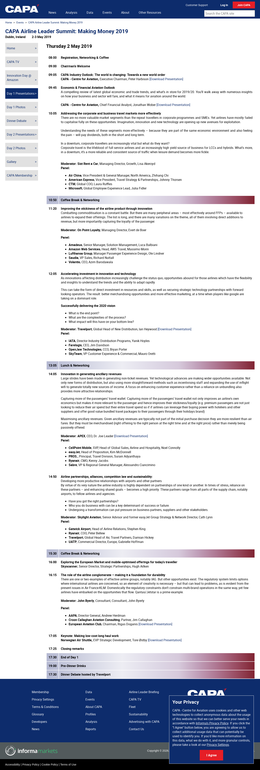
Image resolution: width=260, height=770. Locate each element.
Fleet (132, 707)
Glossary (38, 714)
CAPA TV (13, 62)
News (52, 12)
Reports (90, 729)
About (125, 12)
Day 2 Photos (16, 148)
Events (107, 12)
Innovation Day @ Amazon (19, 77)
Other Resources (150, 12)
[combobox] (229, 13)
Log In (224, 5)
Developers (39, 721)
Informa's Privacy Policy (212, 723)
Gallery (11, 162)
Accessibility (12, 764)
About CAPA (93, 707)
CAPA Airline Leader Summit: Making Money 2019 (55, 22)
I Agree (211, 755)
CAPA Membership (19, 175)
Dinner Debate (16, 121)
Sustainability (138, 714)
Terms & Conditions (45, 707)
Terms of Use (68, 764)
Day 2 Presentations (21, 134)
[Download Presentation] (166, 79)
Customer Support (197, 5)
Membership (40, 692)
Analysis (71, 12)
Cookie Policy (50, 764)
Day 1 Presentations (21, 93)
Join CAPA (243, 5)
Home (8, 22)
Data (90, 12)
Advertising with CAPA (144, 721)
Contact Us (136, 729)
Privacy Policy (30, 764)
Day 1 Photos (16, 107)
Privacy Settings (218, 744)
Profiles (90, 714)
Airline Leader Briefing (144, 692)
